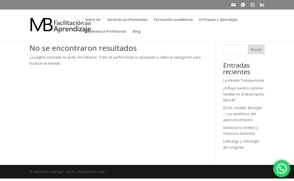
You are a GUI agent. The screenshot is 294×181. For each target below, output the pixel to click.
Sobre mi (93, 20)
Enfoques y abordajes (218, 20)
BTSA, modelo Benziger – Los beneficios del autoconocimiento (242, 113)
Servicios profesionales (127, 20)
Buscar (256, 49)
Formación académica (173, 20)
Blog (137, 32)
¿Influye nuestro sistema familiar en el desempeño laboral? (243, 94)
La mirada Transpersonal (243, 80)
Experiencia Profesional (105, 32)
